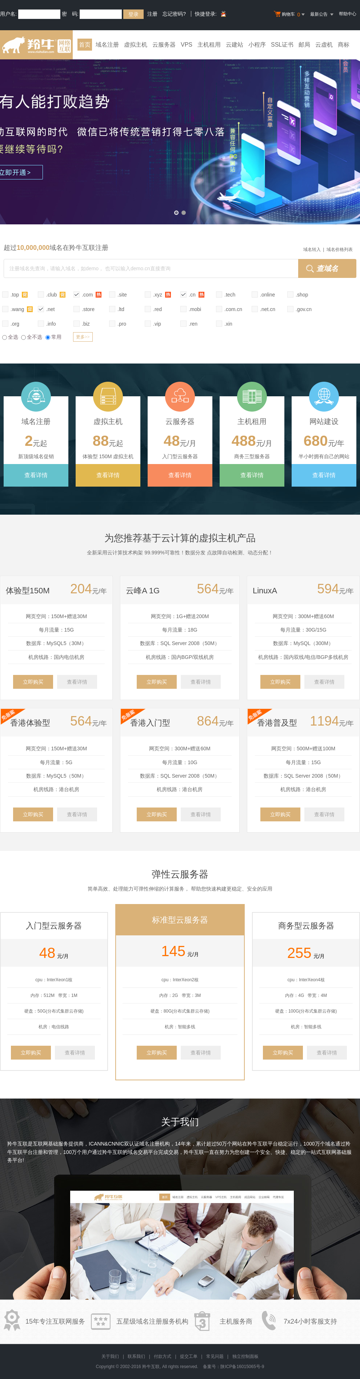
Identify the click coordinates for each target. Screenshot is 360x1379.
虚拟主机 (135, 45)
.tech (229, 295)
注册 (152, 14)
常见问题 (215, 1356)
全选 (10, 337)
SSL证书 (282, 45)
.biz (86, 324)
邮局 (304, 45)
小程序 (257, 45)
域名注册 (107, 45)
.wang (22, 309)
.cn (196, 294)
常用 (53, 337)
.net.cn (267, 309)
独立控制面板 (245, 1356)
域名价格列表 (340, 249)
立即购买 (33, 682)
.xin (228, 324)
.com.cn (233, 309)
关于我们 (110, 1356)
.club (55, 294)
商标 (343, 45)
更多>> (83, 336)
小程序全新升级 (180, 136)
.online (267, 295)
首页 (85, 45)
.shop (302, 295)
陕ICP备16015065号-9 (242, 1366)
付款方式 (162, 1356)
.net (50, 309)
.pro (121, 324)
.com (91, 294)
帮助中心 (347, 13)
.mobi (195, 309)
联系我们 (136, 1356)
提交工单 (188, 1356)
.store (88, 309)
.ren (193, 324)
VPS (186, 45)
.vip (157, 324)
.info (51, 324)
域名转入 (312, 249)
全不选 (31, 337)
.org (15, 324)
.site (122, 295)
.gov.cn (304, 309)
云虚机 (324, 45)
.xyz (162, 294)
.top (19, 294)
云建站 (234, 45)
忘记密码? (174, 14)
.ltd (120, 309)
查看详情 (36, 475)
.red (157, 309)
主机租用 (209, 45)
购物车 (290, 14)
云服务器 (164, 45)
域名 (330, 1144)
